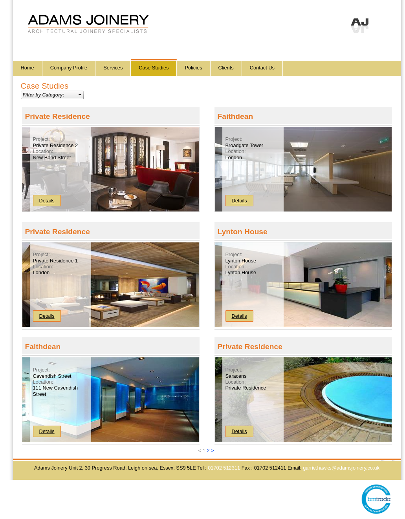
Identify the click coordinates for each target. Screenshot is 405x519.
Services (113, 68)
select (80, 95)
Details (47, 201)
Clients (226, 68)
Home (27, 68)
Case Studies (154, 68)
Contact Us (262, 68)
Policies (193, 68)
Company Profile (69, 68)
